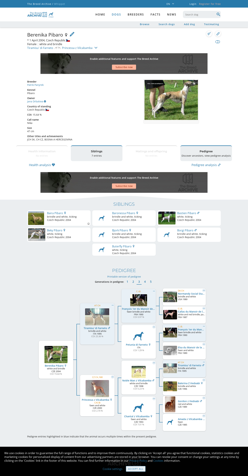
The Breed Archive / (40, 4)
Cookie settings (112, 469)
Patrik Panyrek (35, 72)
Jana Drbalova (36, 89)
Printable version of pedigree (124, 256)
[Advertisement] (110, 57)
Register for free (210, 4)
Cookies (158, 461)
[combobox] (201, 14)
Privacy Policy (138, 461)
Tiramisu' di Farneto (40, 48)
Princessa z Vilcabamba (77, 48)
